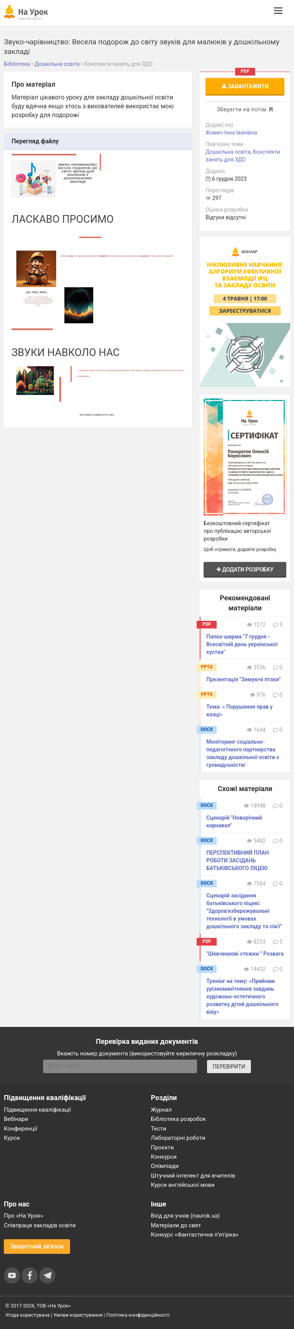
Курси (12, 1137)
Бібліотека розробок (178, 1119)
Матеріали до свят (176, 1225)
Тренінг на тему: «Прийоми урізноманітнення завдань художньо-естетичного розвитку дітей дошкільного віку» (242, 996)
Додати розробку (245, 569)
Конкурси (164, 1156)
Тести (158, 1128)
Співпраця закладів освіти (40, 1225)
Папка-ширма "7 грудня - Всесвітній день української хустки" (241, 644)
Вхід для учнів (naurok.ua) (185, 1215)
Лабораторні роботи (178, 1137)
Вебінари (16, 1119)
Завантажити (245, 86)
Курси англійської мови (183, 1184)
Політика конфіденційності (137, 1315)
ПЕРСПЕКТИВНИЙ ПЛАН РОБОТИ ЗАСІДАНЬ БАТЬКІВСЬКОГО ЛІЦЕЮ (237, 860)
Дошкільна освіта (228, 152)
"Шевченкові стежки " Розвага (245, 954)
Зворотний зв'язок (37, 1246)
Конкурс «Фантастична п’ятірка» (194, 1234)
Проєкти (162, 1147)
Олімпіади (165, 1166)
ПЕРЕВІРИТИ (229, 1067)
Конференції (20, 1128)
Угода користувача (27, 1315)
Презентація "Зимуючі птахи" (243, 679)
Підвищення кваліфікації (37, 1109)
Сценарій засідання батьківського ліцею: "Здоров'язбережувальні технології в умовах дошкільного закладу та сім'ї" (244, 910)
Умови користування (78, 1315)
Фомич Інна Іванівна (231, 132)
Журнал (161, 1109)
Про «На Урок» (23, 1215)
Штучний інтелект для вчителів (193, 1175)
